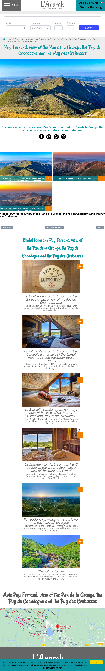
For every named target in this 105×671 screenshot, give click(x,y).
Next (100, 227)
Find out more (57, 668)
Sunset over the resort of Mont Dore (75, 178)
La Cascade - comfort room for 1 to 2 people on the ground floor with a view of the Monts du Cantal (50, 467)
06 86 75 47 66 (89, 2)
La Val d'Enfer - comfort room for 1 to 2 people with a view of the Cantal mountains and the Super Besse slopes (51, 356)
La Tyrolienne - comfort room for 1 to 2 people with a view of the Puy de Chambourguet (51, 299)
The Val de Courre (51, 571)
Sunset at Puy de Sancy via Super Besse (32, 39)
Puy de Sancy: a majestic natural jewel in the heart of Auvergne (51, 521)
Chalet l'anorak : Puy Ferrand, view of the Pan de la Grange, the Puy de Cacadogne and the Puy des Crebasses (52, 248)
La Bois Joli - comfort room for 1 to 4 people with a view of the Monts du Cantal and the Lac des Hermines (51, 412)
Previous (7, 227)
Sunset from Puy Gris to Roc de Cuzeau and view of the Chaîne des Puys (22, 209)
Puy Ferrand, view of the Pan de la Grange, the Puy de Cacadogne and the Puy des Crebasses (22, 179)
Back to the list (54, 227)
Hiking (10, 39)
